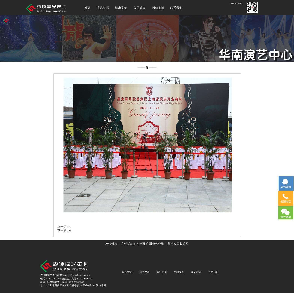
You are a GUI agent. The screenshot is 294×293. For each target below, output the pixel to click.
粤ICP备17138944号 (80, 275)
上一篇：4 (64, 226)
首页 (87, 7)
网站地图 (100, 285)
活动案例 (158, 7)
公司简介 (140, 7)
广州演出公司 (155, 243)
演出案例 (121, 7)
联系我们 (176, 7)
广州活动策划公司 (133, 243)
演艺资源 (103, 7)
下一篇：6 (64, 230)
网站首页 (127, 272)
